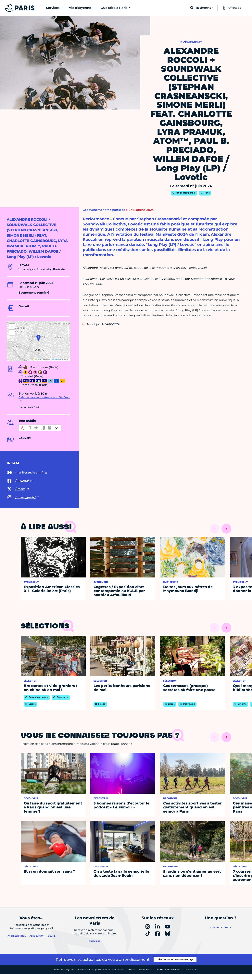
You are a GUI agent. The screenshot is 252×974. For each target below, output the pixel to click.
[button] (38, 338)
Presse (131, 969)
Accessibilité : (101, 969)
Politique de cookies (168, 969)
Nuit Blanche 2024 (140, 210)
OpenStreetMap (56, 359)
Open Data (145, 969)
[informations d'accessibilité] (40, 427)
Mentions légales (64, 969)
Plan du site (191, 969)
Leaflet (38, 359)
